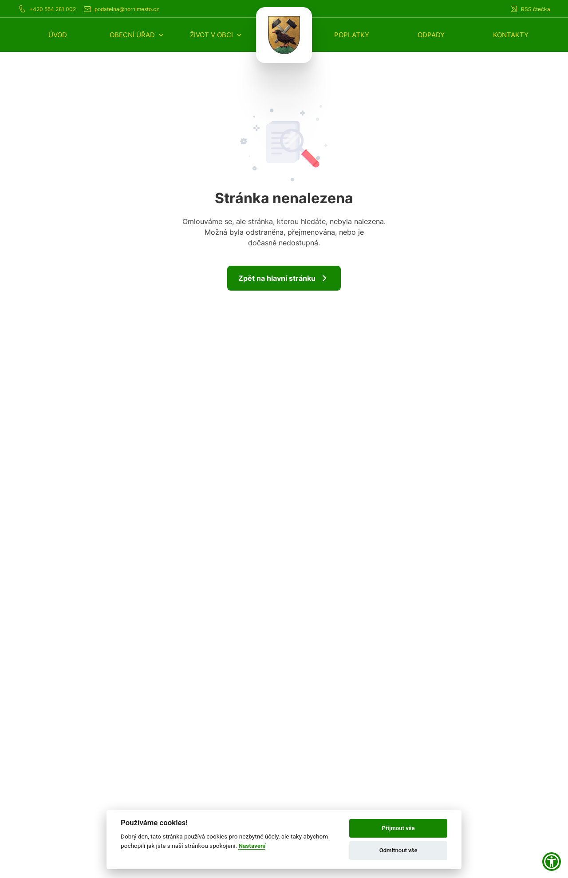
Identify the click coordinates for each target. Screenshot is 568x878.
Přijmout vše (398, 828)
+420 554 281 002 (47, 8)
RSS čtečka (529, 8)
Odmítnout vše (398, 850)
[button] (137, 35)
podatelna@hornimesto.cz (121, 8)
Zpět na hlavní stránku (284, 278)
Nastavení (251, 845)
